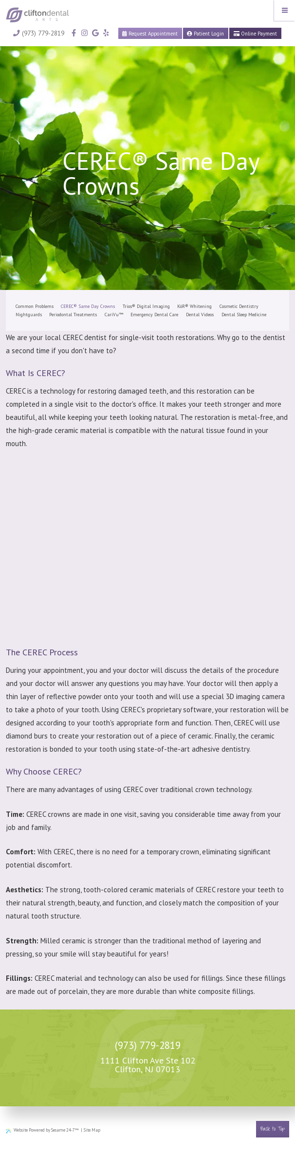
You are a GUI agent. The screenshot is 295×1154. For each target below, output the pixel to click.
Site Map (92, 1130)
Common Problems (35, 306)
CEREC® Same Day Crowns (88, 306)
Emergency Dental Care (154, 314)
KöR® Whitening (194, 306)
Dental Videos (200, 314)
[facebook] (73, 33)
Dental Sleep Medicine (243, 314)
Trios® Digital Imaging (146, 306)
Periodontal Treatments (73, 314)
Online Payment (255, 33)
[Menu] (284, 10)
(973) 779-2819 (38, 33)
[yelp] (105, 33)
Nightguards (29, 314)
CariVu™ (114, 314)
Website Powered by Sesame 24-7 (42, 1130)
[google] (94, 33)
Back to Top (272, 1128)
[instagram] (84, 33)
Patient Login (205, 33)
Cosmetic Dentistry (239, 306)
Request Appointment (150, 33)
